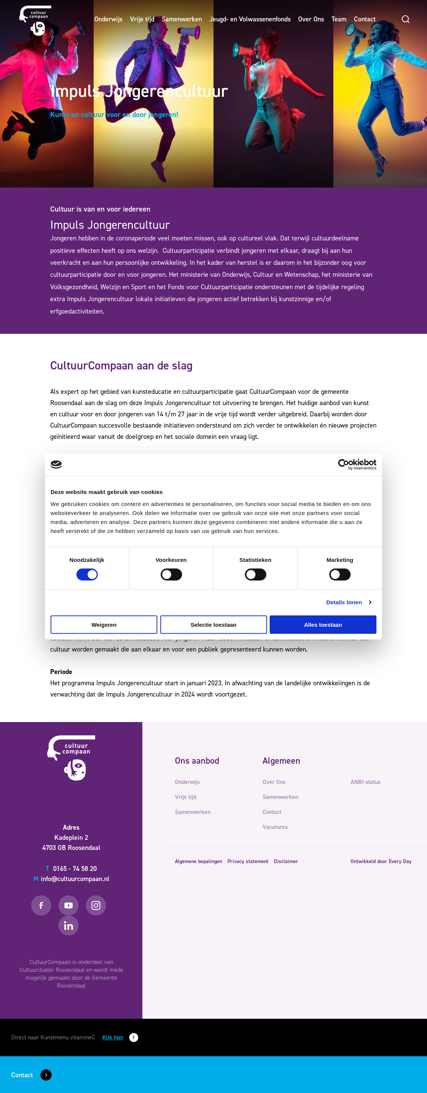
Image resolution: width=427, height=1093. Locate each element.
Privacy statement (248, 861)
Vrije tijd (142, 19)
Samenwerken (182, 19)
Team (338, 19)
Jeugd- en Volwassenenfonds (250, 19)
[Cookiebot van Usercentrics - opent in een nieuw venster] (343, 464)
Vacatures (275, 827)
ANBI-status (366, 782)
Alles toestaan (323, 624)
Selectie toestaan (214, 624)
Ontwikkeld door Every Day (381, 861)
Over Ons (311, 19)
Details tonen (344, 602)
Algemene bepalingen (198, 861)
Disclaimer (286, 861)
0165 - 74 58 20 (71, 868)
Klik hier (113, 1037)
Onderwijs (108, 19)
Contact (365, 19)
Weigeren (103, 624)
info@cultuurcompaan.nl (71, 878)
